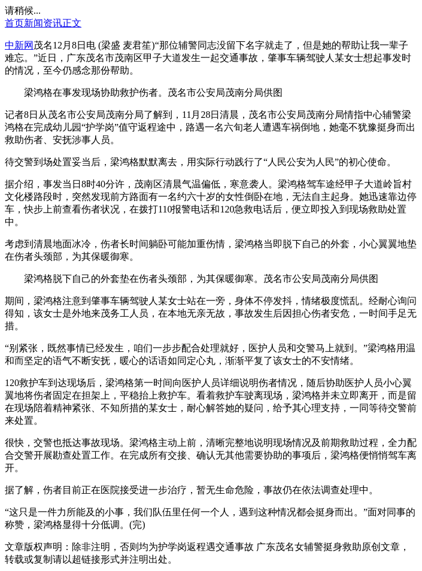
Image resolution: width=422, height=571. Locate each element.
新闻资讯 (43, 23)
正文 (71, 23)
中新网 (19, 45)
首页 (14, 23)
